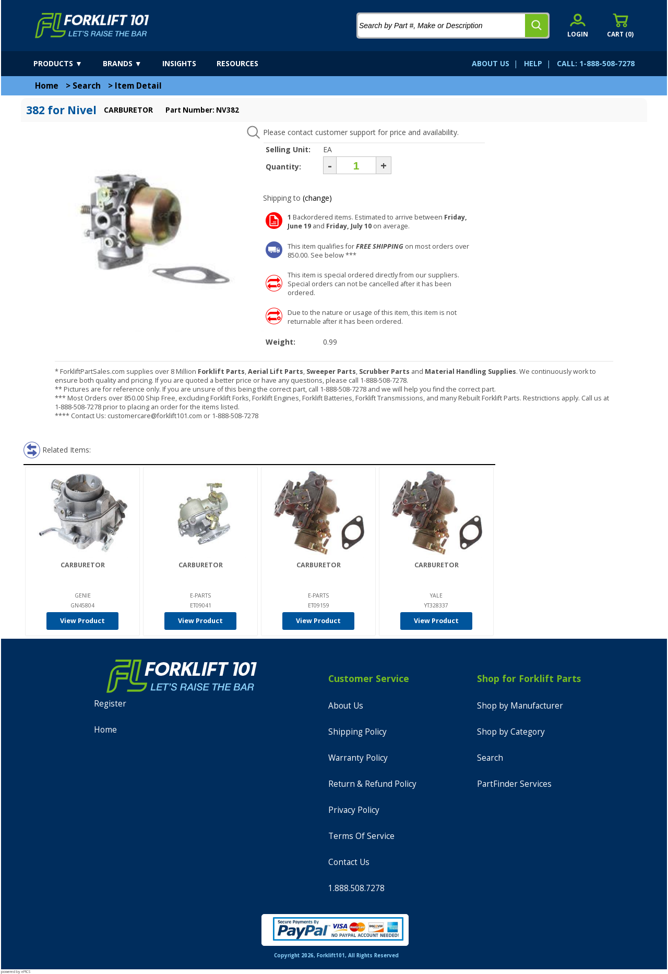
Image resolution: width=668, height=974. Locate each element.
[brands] (131, 63)
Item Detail (138, 85)
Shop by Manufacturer (520, 705)
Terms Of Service (361, 836)
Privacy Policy (353, 810)
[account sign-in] (577, 25)
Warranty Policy (358, 757)
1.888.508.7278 (356, 888)
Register (110, 703)
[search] (536, 25)
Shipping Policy (357, 731)
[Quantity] (356, 165)
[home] (92, 26)
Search (87, 85)
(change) (317, 198)
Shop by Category (511, 731)
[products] (67, 63)
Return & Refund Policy (372, 783)
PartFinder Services (514, 783)
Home (46, 85)
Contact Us (348, 862)
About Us (345, 705)
